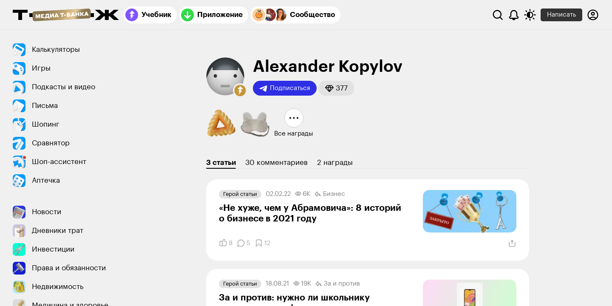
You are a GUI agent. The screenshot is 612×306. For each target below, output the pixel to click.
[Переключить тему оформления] (530, 14)
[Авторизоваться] (592, 14)
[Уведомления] (513, 14)
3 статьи (221, 162)
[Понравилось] (226, 243)
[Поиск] (497, 14)
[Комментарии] (243, 243)
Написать (561, 14)
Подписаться (284, 88)
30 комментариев (276, 162)
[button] (240, 90)
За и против (337, 283)
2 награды (335, 162)
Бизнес (329, 194)
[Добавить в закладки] (262, 243)
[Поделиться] (512, 243)
